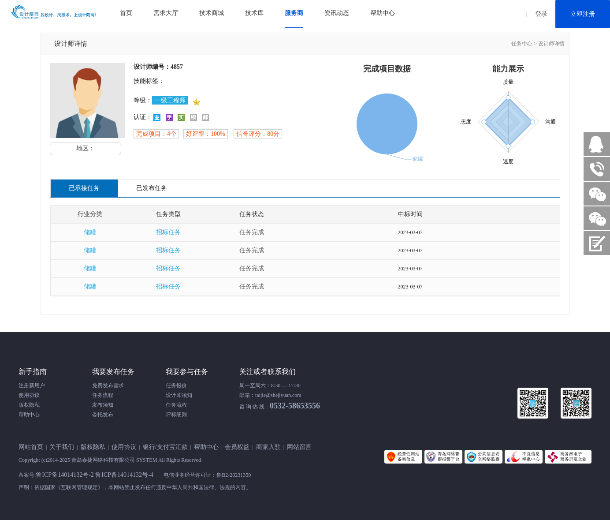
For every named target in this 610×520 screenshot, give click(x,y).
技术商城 (211, 13)
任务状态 (251, 214)
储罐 (90, 232)
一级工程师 (170, 100)
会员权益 (237, 447)
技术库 (254, 13)
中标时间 (410, 214)
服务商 (294, 13)
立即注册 (582, 14)
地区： (85, 148)
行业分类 (90, 214)
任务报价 (176, 385)
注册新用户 (32, 385)
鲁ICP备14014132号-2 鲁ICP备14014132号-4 (95, 474)
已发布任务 (151, 188)
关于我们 (61, 447)
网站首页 (31, 447)
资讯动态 (336, 13)
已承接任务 (84, 188)
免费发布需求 (108, 385)
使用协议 (29, 395)
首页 (126, 13)
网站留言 (299, 447)
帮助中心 (382, 13)
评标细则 (176, 415)
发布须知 (102, 405)
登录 (541, 14)
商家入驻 (268, 447)
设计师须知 (179, 395)
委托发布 (102, 415)
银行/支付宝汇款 (165, 447)
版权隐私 (29, 405)
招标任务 (168, 232)
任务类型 (168, 214)
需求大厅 (165, 13)
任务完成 (251, 232)
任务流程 (102, 395)
